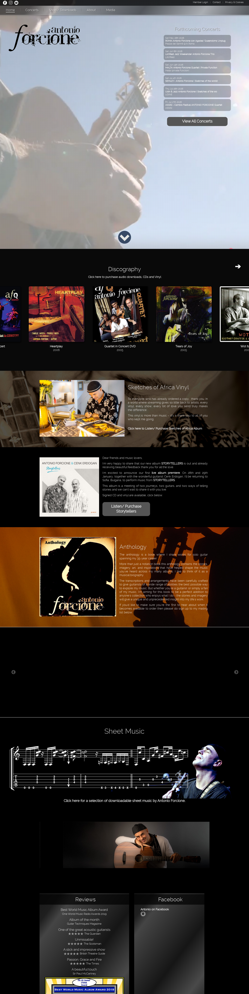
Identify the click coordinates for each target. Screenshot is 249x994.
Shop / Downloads (62, 10)
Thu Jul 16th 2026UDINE (191, 91)
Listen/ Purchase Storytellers (126, 509)
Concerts (32, 10)
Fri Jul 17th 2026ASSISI (193, 105)
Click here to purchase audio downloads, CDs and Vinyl (124, 277)
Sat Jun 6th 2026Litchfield (189, 54)
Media (110, 10)
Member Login (200, 2)
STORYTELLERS (172, 463)
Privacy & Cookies (234, 2)
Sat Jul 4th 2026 (191, 79)
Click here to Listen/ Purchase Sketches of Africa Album (165, 428)
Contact (217, 2)
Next (236, 672)
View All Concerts (197, 121)
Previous (13, 672)
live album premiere (166, 472)
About (91, 10)
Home (10, 10)
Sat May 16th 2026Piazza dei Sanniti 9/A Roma (195, 41)
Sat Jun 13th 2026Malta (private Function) (191, 67)
